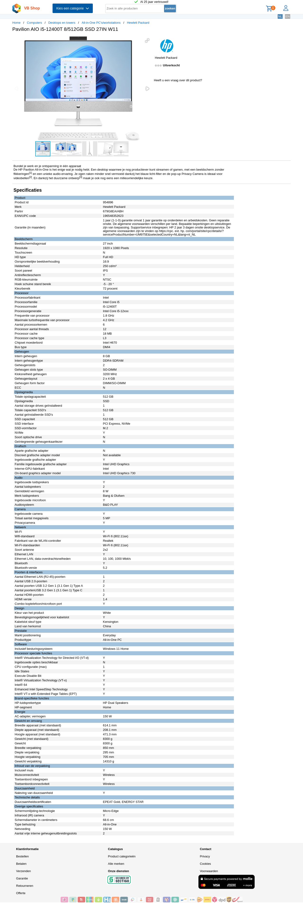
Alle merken (116, 863)
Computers (34, 22)
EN (287, 16)
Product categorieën (121, 856)
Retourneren (24, 886)
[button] (147, 40)
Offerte (21, 893)
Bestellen (22, 856)
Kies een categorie (72, 8)
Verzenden (23, 871)
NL (280, 16)
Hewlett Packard (138, 22)
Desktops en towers (61, 22)
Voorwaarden (209, 871)
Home (16, 22)
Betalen (21, 863)
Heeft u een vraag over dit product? (178, 80)
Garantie (22, 878)
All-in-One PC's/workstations (101, 22)
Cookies (205, 863)
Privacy (205, 856)
